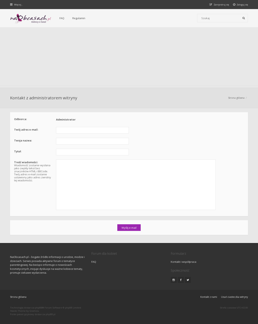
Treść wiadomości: (26, 162)
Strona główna (236, 98)
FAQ (61, 18)
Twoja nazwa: (23, 140)
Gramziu (34, 310)
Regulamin (78, 18)
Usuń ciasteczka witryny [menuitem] (234, 297)
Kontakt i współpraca (183, 262)
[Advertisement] (129, 57)
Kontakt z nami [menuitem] (208, 297)
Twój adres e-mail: (26, 129)
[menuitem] (240, 4)
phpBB (38, 307)
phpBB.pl (50, 314)
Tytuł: (17, 151)
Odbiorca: (20, 119)
